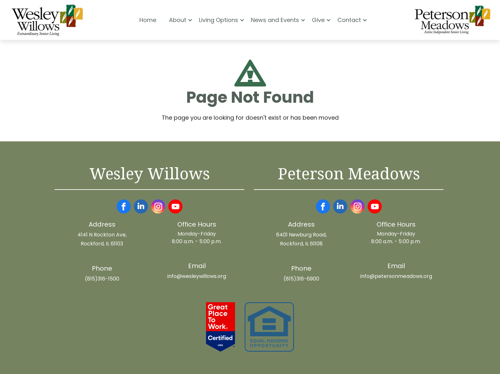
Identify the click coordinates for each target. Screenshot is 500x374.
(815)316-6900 (301, 278)
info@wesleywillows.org (196, 276)
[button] (178, 20)
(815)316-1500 (102, 278)
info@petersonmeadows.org (396, 276)
